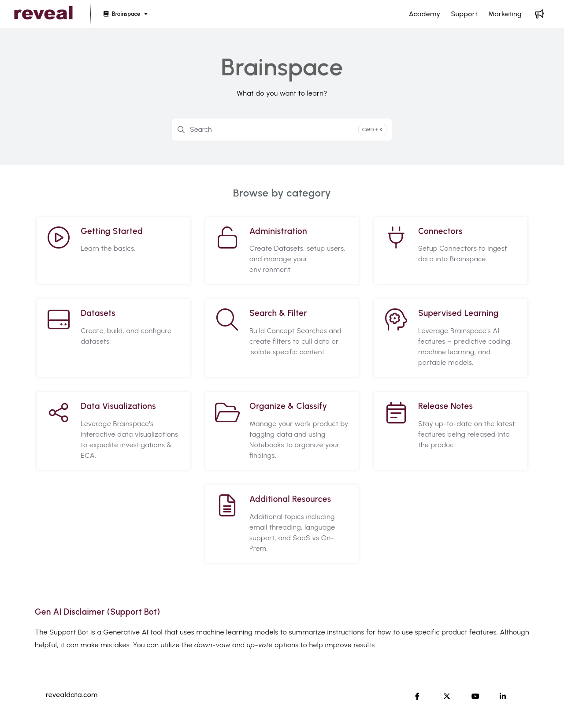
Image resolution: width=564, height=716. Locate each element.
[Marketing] (505, 14)
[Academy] (425, 14)
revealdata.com (72, 694)
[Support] (464, 14)
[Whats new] (539, 14)
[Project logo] (43, 14)
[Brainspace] (125, 14)
